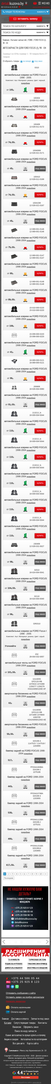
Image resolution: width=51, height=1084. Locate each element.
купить (40, 90)
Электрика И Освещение (37, 968)
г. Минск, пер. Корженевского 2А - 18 (27, 1050)
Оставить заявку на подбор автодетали (25, 997)
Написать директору (16, 1001)
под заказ (38, 61)
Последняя (8, 878)
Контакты (42, 1022)
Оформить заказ (31, 1027)
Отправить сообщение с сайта (21, 993)
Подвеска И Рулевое (13, 963)
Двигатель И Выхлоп (13, 968)
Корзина (35, 3)
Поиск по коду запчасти (25, 1031)
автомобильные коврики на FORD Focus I (25, 75)
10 (41, 873)
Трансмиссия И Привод (37, 963)
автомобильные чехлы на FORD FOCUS (25, 663)
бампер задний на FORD (20, 777)
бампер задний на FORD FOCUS (22, 751)
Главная (5, 1018)
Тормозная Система (37, 959)
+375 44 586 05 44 (24, 911)
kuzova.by (12, 3)
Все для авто (18, 1043)
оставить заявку (28, 18)
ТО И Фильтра (13, 959)
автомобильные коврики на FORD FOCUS (25, 106)
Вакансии (17, 1027)
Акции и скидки (11, 1039)
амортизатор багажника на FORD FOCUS (25, 693)
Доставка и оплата (20, 1018)
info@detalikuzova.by (26, 919)
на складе (27, 61)
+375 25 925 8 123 (24, 908)
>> (46, 873)
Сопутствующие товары (24, 1022)
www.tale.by (37, 1082)
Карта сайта (32, 1043)
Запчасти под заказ (40, 1018)
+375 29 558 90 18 (24, 915)
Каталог (7, 1022)
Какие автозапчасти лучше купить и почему (25, 1035)
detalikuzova (21, 922)
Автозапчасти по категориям (34, 1039)
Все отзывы (25, 1077)
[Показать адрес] (26, 3)
